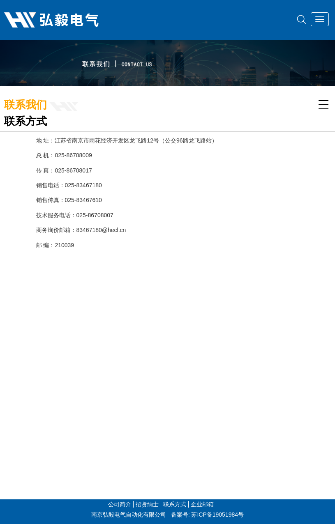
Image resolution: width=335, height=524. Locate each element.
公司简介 (119, 504)
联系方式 (174, 504)
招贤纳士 (147, 504)
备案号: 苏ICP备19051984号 (207, 514)
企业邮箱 (202, 504)
